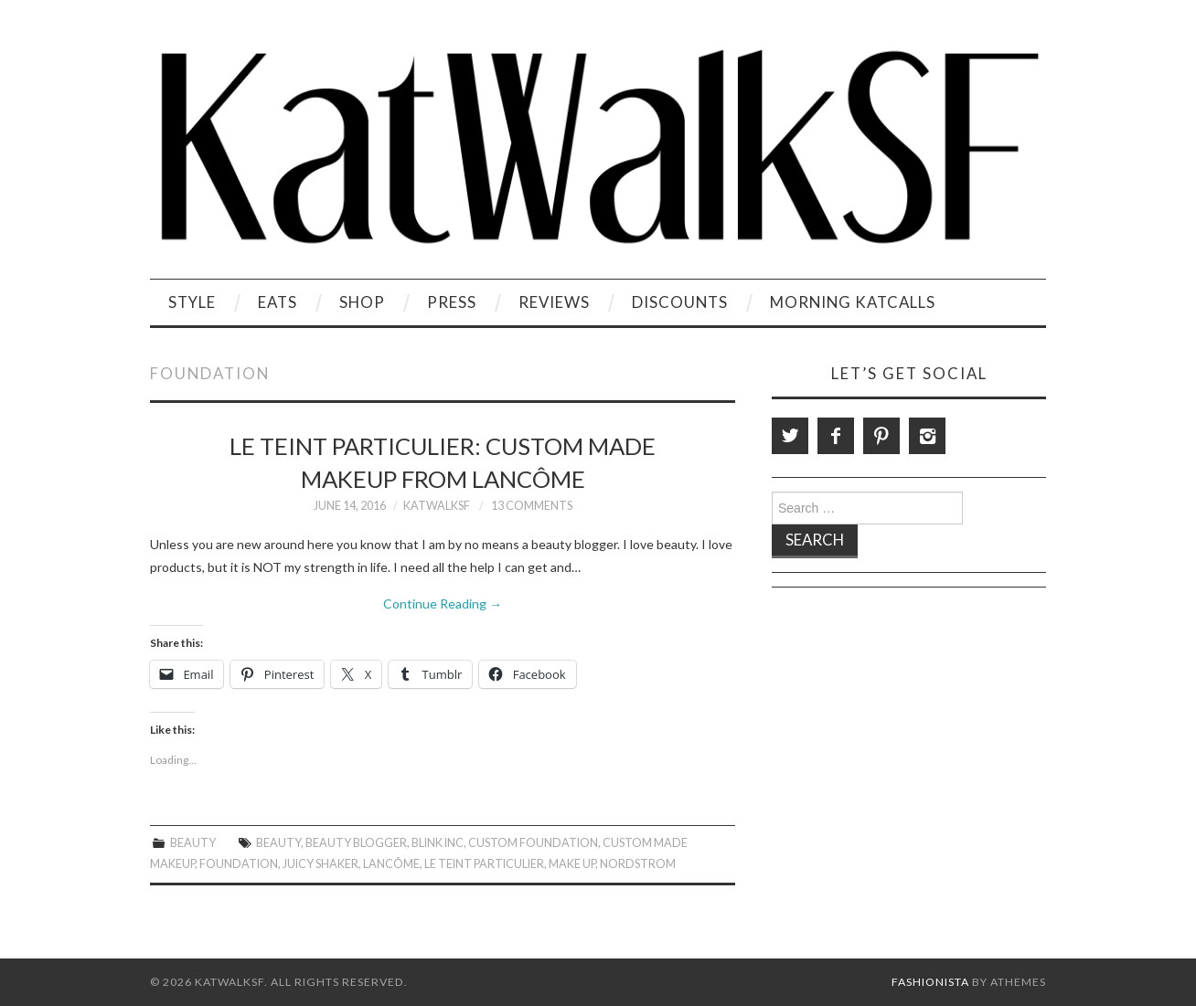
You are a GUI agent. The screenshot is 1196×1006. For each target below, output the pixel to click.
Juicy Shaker (320, 864)
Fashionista (930, 982)
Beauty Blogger (356, 843)
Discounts (680, 302)
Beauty (193, 843)
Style (192, 302)
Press (451, 302)
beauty (278, 843)
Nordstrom (638, 864)
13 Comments (531, 506)
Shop (362, 302)
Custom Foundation (533, 843)
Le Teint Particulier (484, 864)
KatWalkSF (436, 506)
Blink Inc (437, 843)
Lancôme (391, 864)
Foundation (238, 864)
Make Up (572, 864)
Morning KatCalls (852, 302)
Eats (277, 302)
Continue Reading (442, 603)
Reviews (554, 302)
